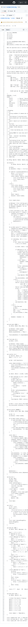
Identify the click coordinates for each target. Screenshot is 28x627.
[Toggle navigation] (2, 2)
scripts (13, 18)
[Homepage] (14, 2)
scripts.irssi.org (12, 7)
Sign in (21, 2)
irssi (4, 7)
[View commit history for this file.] (26, 22)
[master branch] (10, 15)
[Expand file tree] (2, 15)
